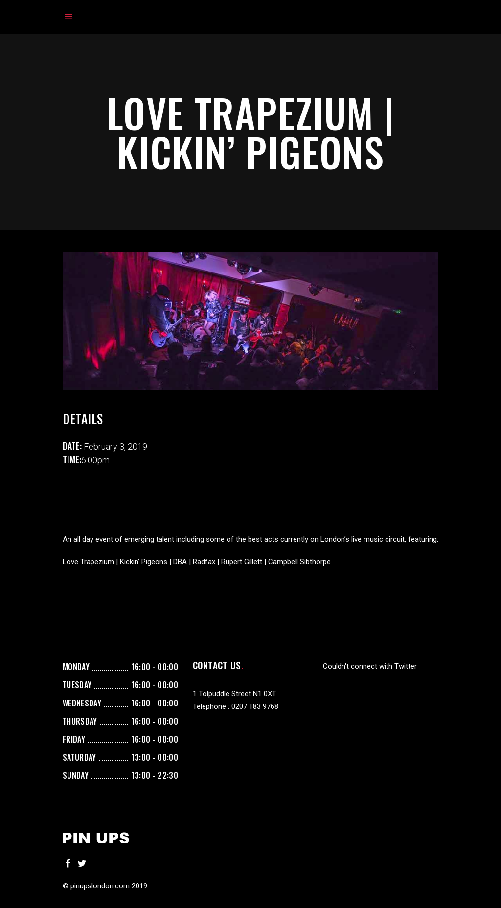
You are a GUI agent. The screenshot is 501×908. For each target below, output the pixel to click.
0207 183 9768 (254, 706)
